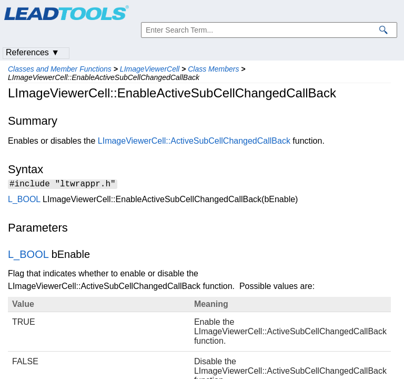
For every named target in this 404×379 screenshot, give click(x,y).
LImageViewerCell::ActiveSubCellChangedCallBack (194, 140)
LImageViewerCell (149, 69)
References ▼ (32, 52)
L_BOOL (24, 200)
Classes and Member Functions (60, 69)
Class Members (213, 69)
